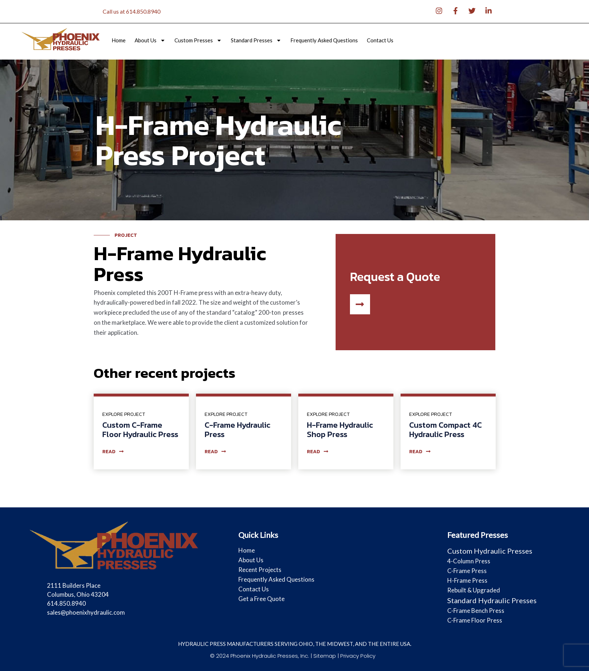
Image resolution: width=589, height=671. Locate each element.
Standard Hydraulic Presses (492, 600)
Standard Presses (256, 40)
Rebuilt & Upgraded (473, 590)
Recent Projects (259, 569)
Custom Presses (198, 40)
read (112, 451)
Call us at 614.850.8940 (131, 11)
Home (119, 40)
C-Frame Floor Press (474, 620)
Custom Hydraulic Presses (489, 550)
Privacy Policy (358, 656)
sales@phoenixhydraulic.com (86, 612)
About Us (150, 40)
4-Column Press (468, 561)
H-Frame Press (467, 580)
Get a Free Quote (261, 598)
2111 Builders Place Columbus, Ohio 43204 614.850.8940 (78, 594)
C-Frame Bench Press (475, 610)
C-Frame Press (467, 570)
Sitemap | (327, 656)
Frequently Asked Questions (324, 40)
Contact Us (380, 40)
